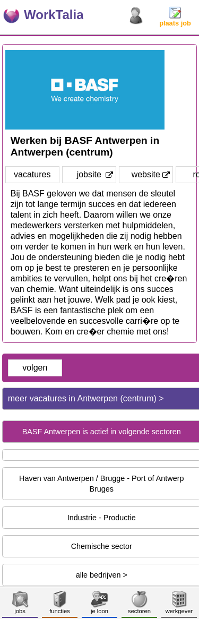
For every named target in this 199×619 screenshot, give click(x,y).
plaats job (175, 20)
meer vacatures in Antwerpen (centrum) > (86, 398)
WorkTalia (53, 14)
